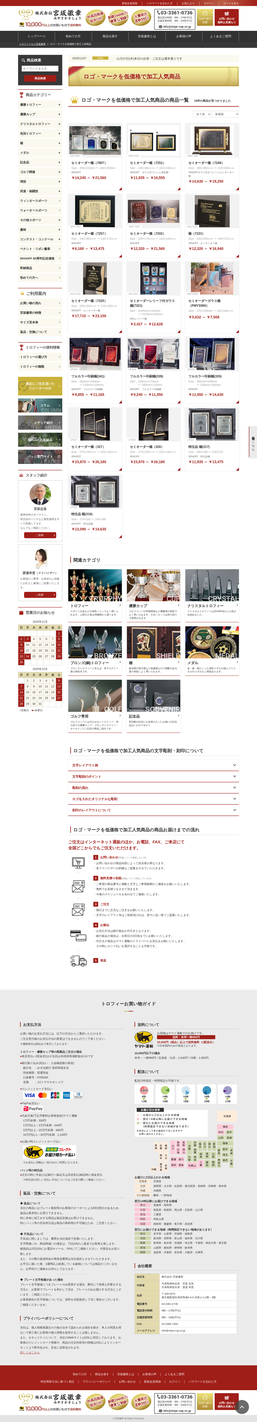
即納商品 (26, 268)
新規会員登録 (130, 3)
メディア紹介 (43, 422)
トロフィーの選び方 (33, 357)
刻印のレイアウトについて (91, 810)
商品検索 (40, 78)
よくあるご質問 (220, 36)
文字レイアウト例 (85, 765)
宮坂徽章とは (147, 36)
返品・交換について (33, 332)
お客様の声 (183, 36)
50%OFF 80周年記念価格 (37, 258)
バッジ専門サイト (40, 456)
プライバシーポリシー (97, 1381)
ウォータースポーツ (33, 210)
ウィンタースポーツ (33, 200)
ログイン (209, 3)
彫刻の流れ (80, 787)
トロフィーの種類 (32, 366)
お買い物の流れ (30, 303)
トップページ (37, 36)
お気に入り (188, 3)
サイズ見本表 (29, 322)
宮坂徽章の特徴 (30, 312)
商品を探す (110, 36)
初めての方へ (29, 277)
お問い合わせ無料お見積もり (227, 20)
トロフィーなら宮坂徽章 (32, 44)
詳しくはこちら (30, 1352)
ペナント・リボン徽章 (35, 248)
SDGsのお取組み (40, 440)
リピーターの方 (205, 20)
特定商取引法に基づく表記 (57, 1381)
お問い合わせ (127, 1381)
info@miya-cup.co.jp (177, 26)
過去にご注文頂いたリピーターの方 (40, 386)
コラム (45, 405)
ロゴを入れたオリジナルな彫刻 (94, 799)
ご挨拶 (40, 535)
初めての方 (73, 36)
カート (231, 3)
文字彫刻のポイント (86, 776)
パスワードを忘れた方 (160, 3)
